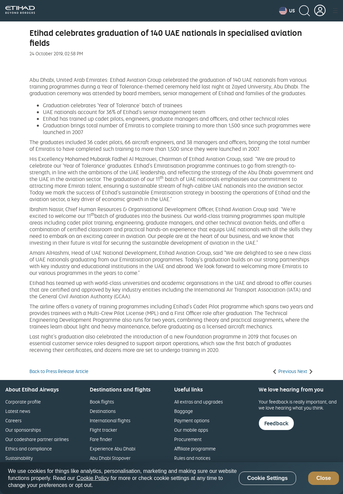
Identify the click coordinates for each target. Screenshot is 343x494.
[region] (171, 478)
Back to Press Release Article (58, 371)
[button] (287, 11)
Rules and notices (192, 458)
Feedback (276, 423)
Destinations (103, 411)
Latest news (17, 411)
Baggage (183, 411)
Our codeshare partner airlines (37, 439)
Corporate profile (23, 401)
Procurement (188, 439)
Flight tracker (103, 430)
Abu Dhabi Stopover (110, 458)
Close (323, 478)
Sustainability (19, 458)
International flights (110, 420)
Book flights (102, 401)
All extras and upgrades (198, 401)
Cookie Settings (267, 478)
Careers (13, 420)
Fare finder (101, 439)
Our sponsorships (23, 430)
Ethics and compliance (28, 448)
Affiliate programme (195, 448)
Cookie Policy (93, 478)
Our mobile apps (191, 430)
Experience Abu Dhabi (112, 448)
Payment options (191, 420)
